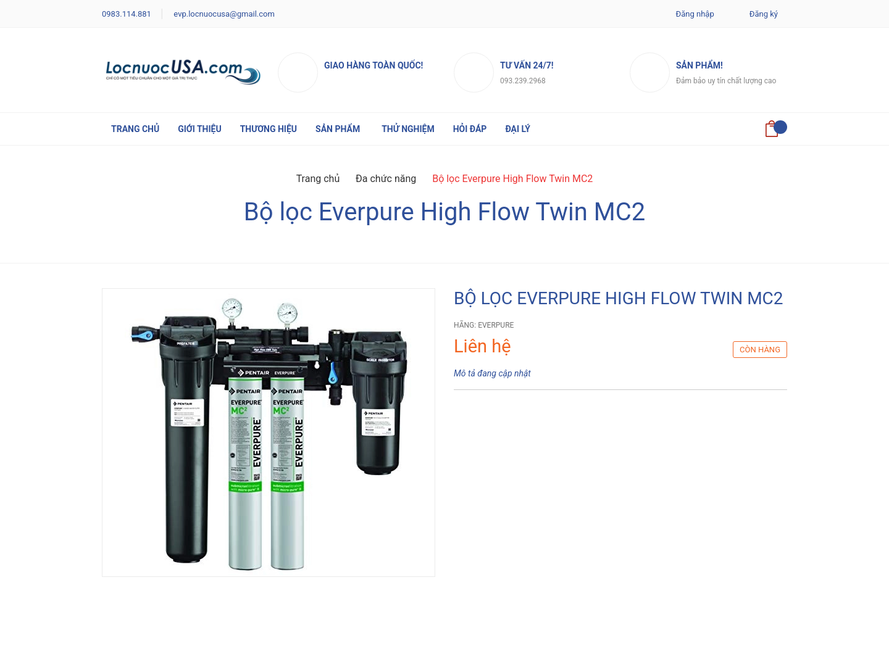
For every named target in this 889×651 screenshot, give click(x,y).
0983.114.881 (126, 14)
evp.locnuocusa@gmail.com (224, 14)
